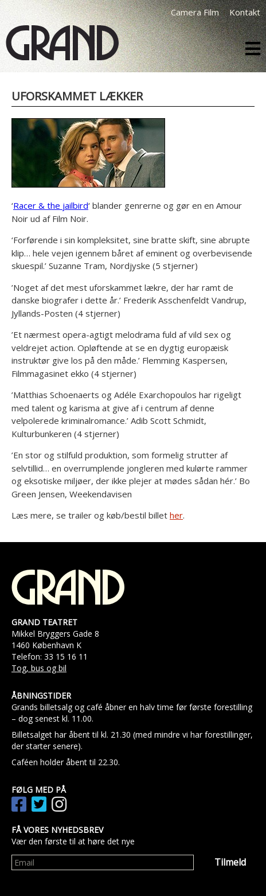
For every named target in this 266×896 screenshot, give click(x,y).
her (176, 515)
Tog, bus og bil (38, 668)
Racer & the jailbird (50, 205)
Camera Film (195, 12)
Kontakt (244, 12)
